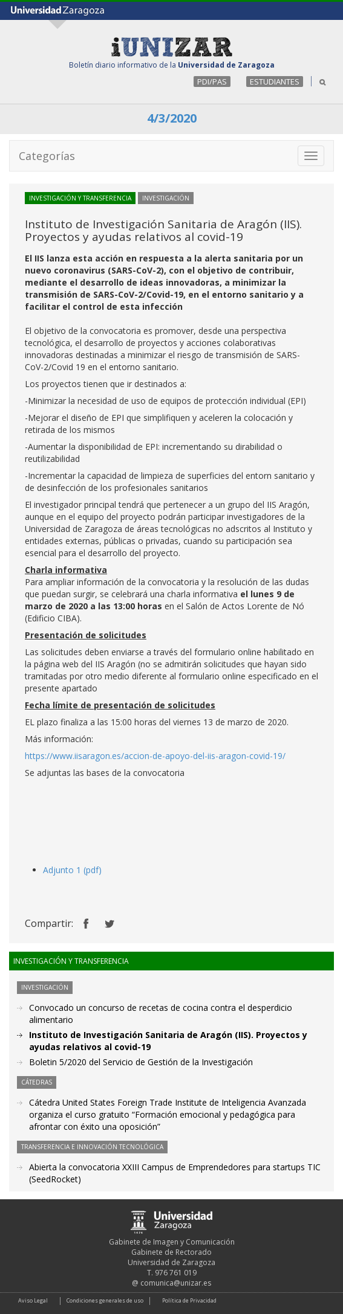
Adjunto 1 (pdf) (72, 870)
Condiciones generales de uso (105, 1300)
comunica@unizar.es (175, 1283)
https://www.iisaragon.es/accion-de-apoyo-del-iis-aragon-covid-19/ (155, 755)
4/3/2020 (172, 118)
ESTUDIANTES (274, 81)
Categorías (47, 156)
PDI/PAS (212, 81)
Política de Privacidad (189, 1300)
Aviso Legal (33, 1300)
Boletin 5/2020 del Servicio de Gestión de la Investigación (141, 1062)
